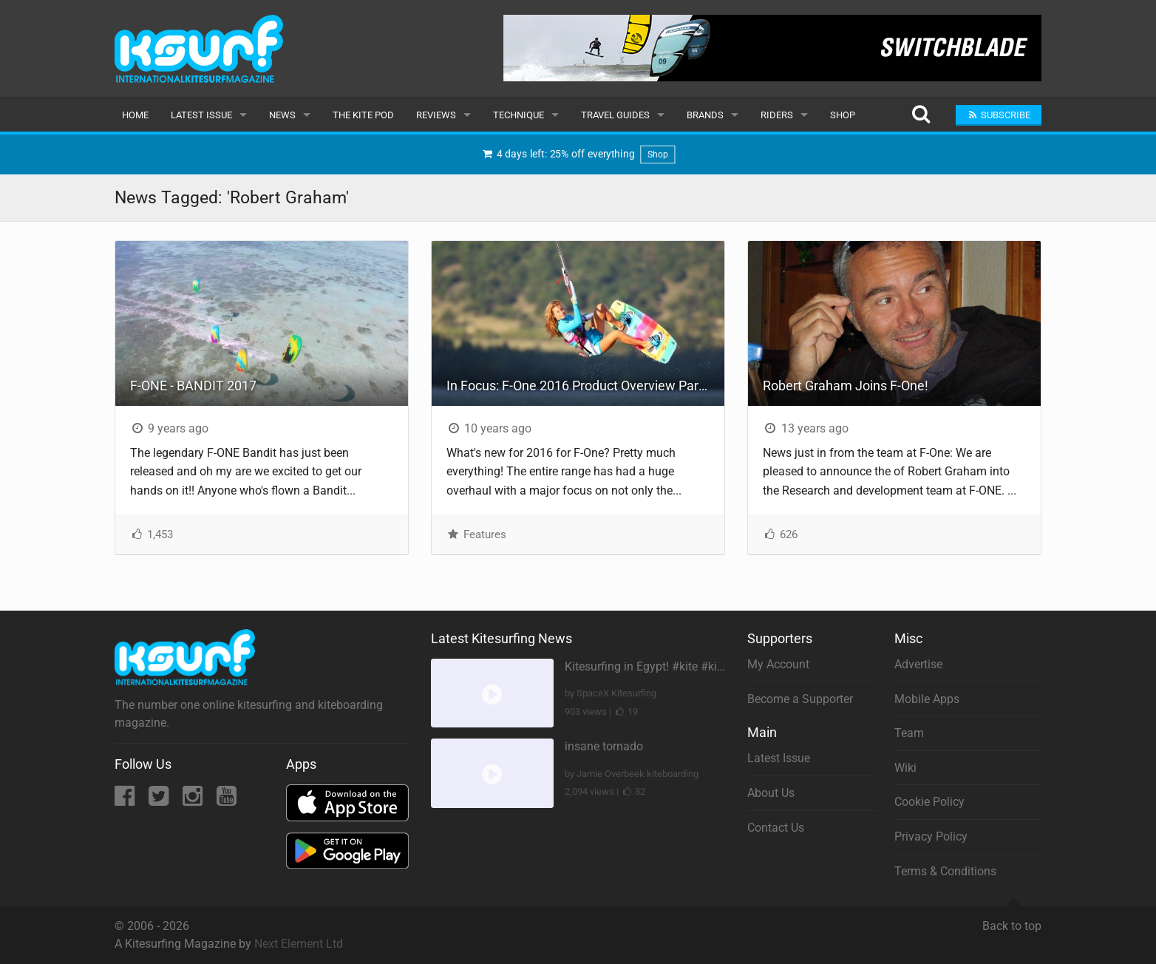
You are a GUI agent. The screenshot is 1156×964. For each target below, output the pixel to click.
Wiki (905, 768)
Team (909, 733)
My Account (778, 664)
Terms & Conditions (945, 871)
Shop (842, 114)
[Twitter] (160, 800)
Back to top (1011, 919)
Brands (705, 114)
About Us (771, 793)
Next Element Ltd (298, 944)
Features (476, 534)
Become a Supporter (800, 699)
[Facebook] (126, 800)
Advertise (918, 664)
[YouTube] (227, 800)
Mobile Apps (926, 699)
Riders (777, 114)
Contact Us (775, 828)
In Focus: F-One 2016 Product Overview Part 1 (579, 385)
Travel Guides (615, 114)
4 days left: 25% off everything (578, 155)
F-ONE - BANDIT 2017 (193, 385)
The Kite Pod (363, 114)
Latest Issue (201, 114)
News (282, 114)
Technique (518, 114)
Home (135, 114)
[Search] (920, 115)
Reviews (436, 114)
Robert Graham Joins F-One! (845, 385)
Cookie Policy (929, 802)
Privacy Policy (931, 836)
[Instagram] (194, 800)
